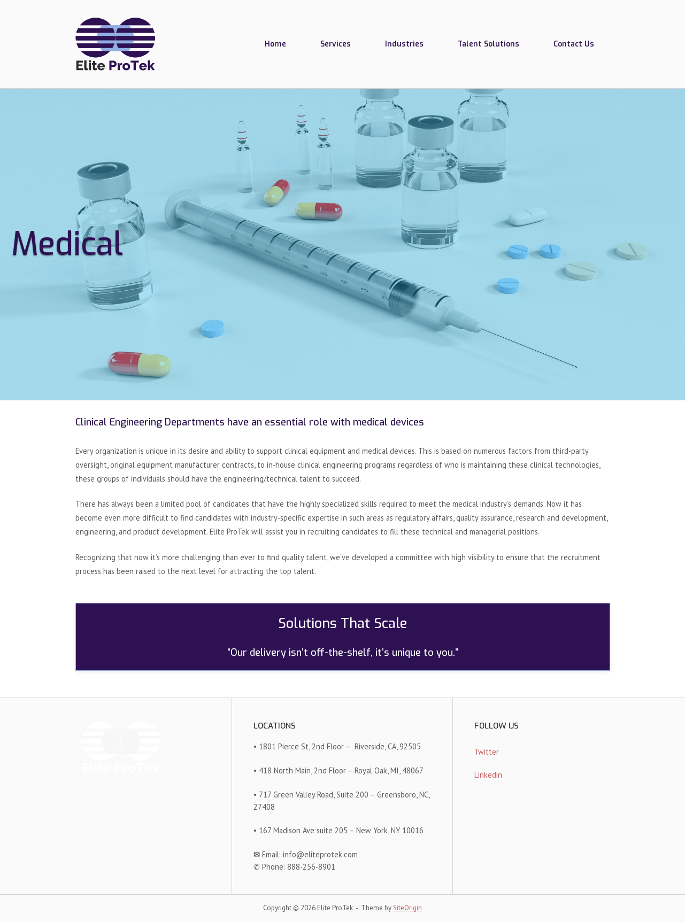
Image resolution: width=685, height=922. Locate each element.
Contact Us (573, 44)
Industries (404, 44)
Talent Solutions (488, 44)
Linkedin (488, 775)
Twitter (486, 752)
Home (275, 44)
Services (335, 44)
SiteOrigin (407, 907)
